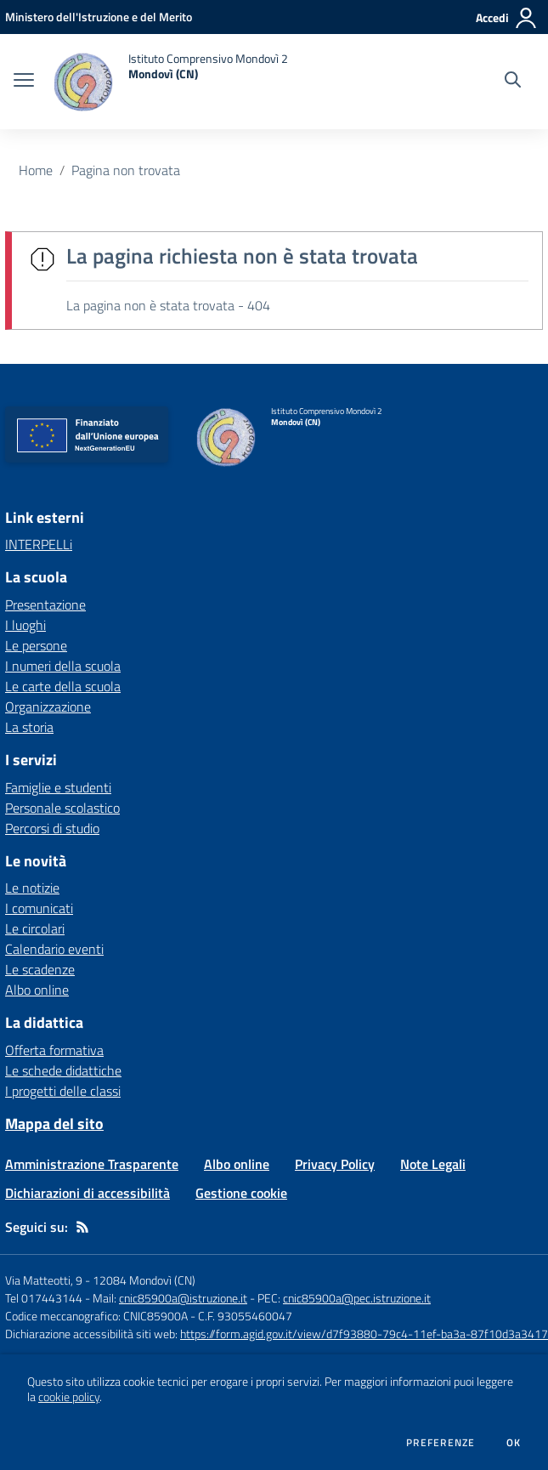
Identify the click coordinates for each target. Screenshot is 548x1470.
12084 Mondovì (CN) (144, 1280)
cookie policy (68, 1397)
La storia (29, 727)
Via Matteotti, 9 (43, 1280)
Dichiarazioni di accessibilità (87, 1193)
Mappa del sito (54, 1123)
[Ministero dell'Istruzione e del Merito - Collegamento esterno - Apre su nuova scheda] (98, 17)
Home (36, 170)
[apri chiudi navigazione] (24, 81)
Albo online (37, 989)
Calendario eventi (54, 949)
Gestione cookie (241, 1193)
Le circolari (35, 928)
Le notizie (32, 887)
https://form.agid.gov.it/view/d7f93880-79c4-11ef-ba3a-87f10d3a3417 (364, 1333)
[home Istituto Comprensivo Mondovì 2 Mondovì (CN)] (169, 81)
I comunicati (39, 908)
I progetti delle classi (63, 1091)
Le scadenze (40, 969)
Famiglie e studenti (58, 787)
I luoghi (25, 625)
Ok (514, 1443)
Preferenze (440, 1443)
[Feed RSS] (82, 1226)
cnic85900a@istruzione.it (183, 1298)
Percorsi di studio (52, 828)
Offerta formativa (54, 1050)
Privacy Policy (335, 1164)
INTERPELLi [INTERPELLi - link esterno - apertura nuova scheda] (38, 544)
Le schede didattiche (63, 1070)
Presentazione (45, 604)
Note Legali (433, 1164)
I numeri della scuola (63, 666)
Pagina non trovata (125, 170)
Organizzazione (48, 706)
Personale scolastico (62, 807)
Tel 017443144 (43, 1298)
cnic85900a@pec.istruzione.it (357, 1298)
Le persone (36, 645)
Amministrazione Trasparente (91, 1164)
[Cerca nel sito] (513, 82)
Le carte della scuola (63, 686)
